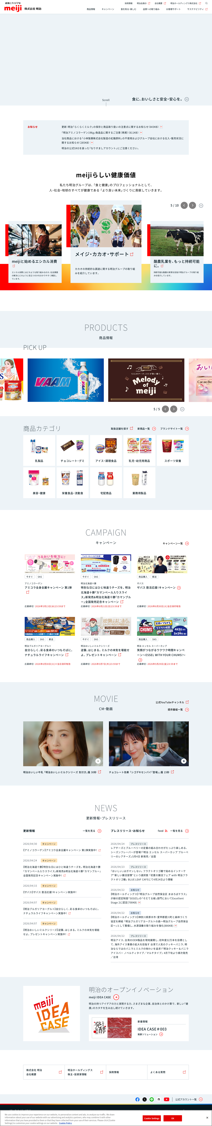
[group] (66, 380)
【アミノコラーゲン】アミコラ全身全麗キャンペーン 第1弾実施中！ (62, 850)
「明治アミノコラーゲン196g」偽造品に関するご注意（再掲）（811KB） (102, 132)
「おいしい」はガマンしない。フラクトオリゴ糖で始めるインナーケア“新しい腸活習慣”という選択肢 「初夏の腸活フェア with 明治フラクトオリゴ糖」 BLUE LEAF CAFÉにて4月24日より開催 (149, 875)
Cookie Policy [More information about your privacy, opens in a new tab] (65, 1123)
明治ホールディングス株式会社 (185, 3)
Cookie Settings (151, 1118)
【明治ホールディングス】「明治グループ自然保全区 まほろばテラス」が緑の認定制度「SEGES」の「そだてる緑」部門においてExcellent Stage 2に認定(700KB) (149, 898)
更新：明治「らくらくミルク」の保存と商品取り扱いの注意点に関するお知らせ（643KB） (112, 126)
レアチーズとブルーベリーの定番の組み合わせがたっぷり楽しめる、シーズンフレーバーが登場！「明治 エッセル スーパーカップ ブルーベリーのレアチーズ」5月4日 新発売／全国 (149, 852)
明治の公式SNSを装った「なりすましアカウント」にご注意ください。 (100, 148)
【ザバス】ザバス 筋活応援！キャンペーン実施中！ (50, 892)
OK (172, 1118)
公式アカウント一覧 (186, 1099)
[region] (106, 1118)
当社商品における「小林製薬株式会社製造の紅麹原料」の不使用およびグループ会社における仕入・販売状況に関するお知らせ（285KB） (123, 140)
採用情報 (128, 3)
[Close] (207, 1117)
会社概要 (160, 3)
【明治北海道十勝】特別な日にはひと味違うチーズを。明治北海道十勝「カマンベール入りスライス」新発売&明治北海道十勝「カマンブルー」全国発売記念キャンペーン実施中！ (62, 871)
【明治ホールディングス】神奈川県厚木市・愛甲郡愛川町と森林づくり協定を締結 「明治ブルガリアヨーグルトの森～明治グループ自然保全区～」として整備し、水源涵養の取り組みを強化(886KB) (149, 921)
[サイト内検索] (206, 3)
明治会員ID (143, 3)
